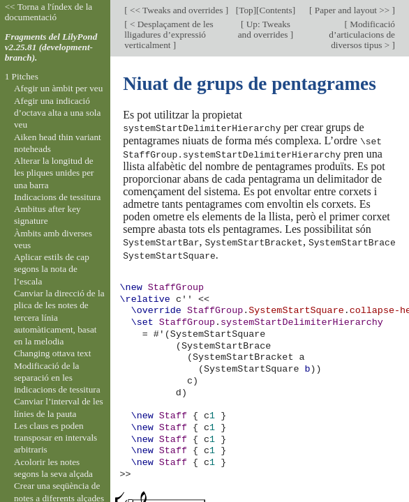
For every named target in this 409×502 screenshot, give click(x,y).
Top (246, 10)
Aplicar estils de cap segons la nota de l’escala (51, 269)
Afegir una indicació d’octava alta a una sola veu (57, 113)
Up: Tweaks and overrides (264, 29)
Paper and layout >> (352, 10)
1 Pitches (21, 76)
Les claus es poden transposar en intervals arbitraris (55, 437)
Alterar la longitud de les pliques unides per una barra (54, 172)
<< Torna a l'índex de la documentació (49, 11)
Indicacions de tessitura (57, 197)
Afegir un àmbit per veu (58, 88)
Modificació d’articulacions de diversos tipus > (362, 34)
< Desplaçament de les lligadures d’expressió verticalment (169, 34)
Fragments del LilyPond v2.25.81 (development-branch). (51, 47)
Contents (276, 10)
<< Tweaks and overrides (176, 10)
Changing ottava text (52, 353)
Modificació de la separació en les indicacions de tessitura (57, 377)
